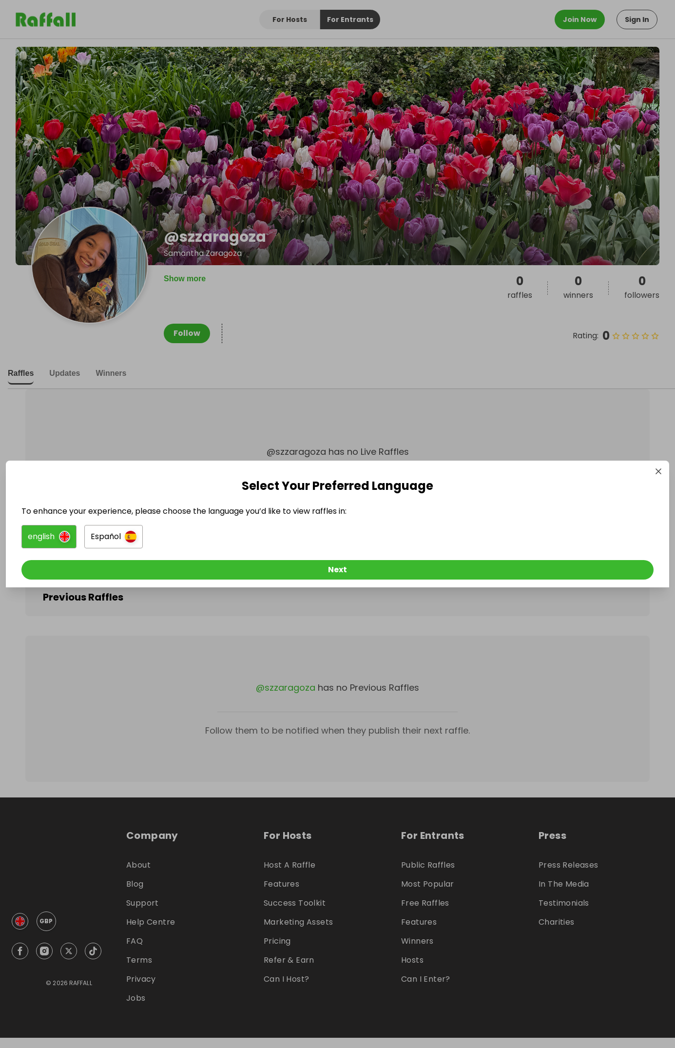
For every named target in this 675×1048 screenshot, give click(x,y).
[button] (228, 538)
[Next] (337, 572)
